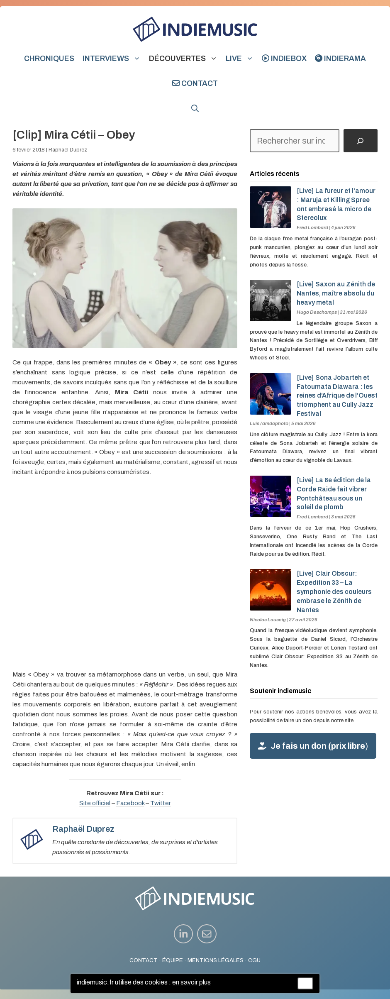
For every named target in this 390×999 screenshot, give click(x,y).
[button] (195, 108)
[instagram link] (183, 934)
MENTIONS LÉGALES (216, 960)
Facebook (130, 803)
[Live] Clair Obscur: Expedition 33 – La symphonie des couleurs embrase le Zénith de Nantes (334, 591)
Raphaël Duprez (68, 150)
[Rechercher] (361, 140)
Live (242, 58)
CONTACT (143, 960)
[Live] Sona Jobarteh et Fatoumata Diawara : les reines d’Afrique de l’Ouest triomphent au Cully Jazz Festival (337, 395)
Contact (195, 83)
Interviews (114, 58)
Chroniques (49, 58)
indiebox (284, 58)
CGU (254, 960)
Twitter (160, 803)
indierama (340, 58)
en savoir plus (191, 982)
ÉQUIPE (172, 960)
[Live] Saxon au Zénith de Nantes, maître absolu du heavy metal (336, 293)
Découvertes (185, 58)
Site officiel (94, 803)
